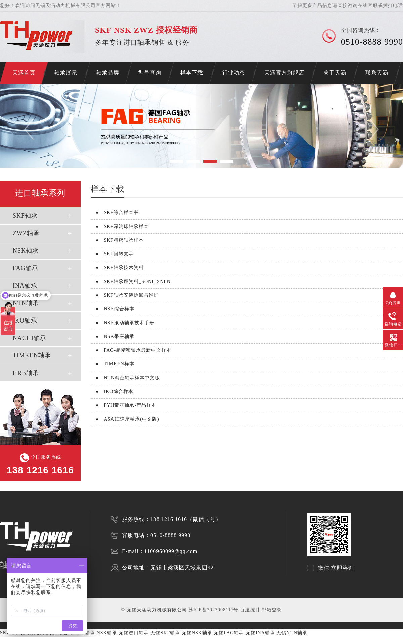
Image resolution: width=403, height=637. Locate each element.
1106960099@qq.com (171, 551)
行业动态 (233, 73)
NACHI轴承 (29, 338)
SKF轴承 (25, 215)
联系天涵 (376, 73)
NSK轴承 (26, 250)
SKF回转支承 (112, 253)
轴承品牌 (107, 73)
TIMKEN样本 (112, 363)
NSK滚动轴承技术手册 (122, 322)
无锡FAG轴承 (229, 632)
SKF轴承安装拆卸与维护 (125, 295)
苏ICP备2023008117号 (213, 609)
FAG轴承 (25, 268)
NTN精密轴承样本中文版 (125, 377)
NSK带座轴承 (112, 336)
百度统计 (250, 609)
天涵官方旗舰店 (284, 73)
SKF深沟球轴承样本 (120, 226)
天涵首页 (23, 73)
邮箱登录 (272, 609)
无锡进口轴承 (134, 632)
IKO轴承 (25, 320)
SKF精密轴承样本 (117, 240)
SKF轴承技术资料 (117, 267)
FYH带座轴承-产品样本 (123, 405)
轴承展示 (65, 73)
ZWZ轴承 (26, 233)
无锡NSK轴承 (197, 632)
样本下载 (191, 73)
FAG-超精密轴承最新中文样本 (131, 350)
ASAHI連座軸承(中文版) (125, 419)
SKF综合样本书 (115, 212)
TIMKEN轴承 (32, 355)
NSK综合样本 (112, 308)
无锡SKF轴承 (165, 632)
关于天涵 (334, 73)
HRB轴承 (26, 373)
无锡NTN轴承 (291, 632)
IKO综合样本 (112, 391)
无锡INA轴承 (260, 632)
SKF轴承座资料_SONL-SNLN (131, 281)
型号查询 (149, 73)
